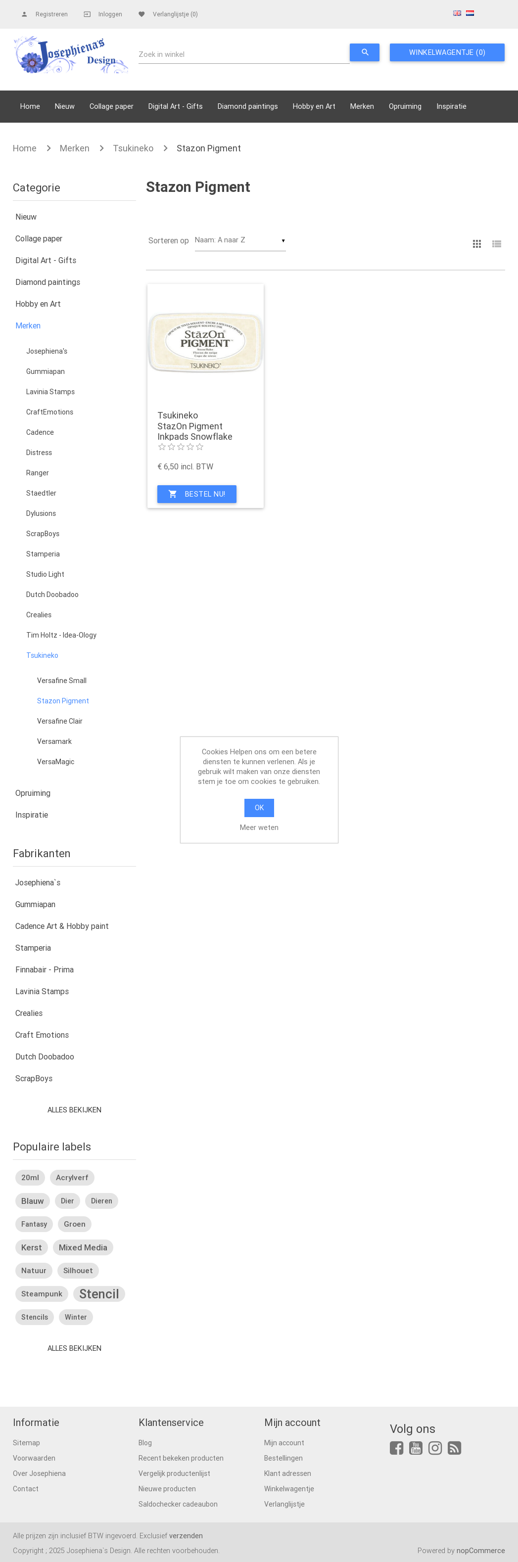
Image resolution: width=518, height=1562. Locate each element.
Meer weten (259, 827)
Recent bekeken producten (181, 1458)
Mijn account (284, 1442)
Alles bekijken (74, 1109)
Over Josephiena (39, 1473)
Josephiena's (46, 351)
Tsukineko (133, 148)
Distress (39, 452)
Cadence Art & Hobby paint (62, 926)
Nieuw (65, 106)
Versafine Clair (60, 721)
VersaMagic (55, 761)
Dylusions (41, 513)
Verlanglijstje (284, 1504)
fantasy (34, 1224)
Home (30, 106)
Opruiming (405, 106)
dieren (101, 1200)
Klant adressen (287, 1473)
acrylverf (72, 1177)
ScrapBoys (42, 533)
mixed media (83, 1247)
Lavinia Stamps (50, 391)
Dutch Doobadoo (52, 594)
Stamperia (43, 554)
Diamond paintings (248, 106)
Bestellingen (283, 1458)
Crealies (38, 614)
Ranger (37, 472)
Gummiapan (45, 371)
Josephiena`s (37, 882)
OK (259, 807)
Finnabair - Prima (44, 969)
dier (67, 1200)
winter (76, 1317)
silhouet (78, 1270)
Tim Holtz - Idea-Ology (61, 635)
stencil (99, 1294)
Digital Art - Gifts (175, 106)
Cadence (40, 432)
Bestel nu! (197, 494)
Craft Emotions (42, 1035)
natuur (34, 1270)
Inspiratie (451, 106)
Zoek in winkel (162, 54)
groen (75, 1224)
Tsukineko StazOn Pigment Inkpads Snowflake (195, 426)
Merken (362, 106)
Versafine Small (62, 680)
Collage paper (112, 106)
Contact (26, 1488)
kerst (31, 1247)
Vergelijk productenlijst (174, 1473)
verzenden (186, 1535)
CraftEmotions (49, 412)
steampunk (41, 1293)
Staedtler (41, 493)
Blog (145, 1442)
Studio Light (45, 574)
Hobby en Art (314, 106)
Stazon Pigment (209, 148)
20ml (30, 1177)
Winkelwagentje (289, 1488)
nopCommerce (481, 1550)
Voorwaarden (34, 1458)
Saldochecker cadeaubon (178, 1504)
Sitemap (26, 1442)
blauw (32, 1200)
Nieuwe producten (167, 1488)
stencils (34, 1317)
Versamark (54, 741)
